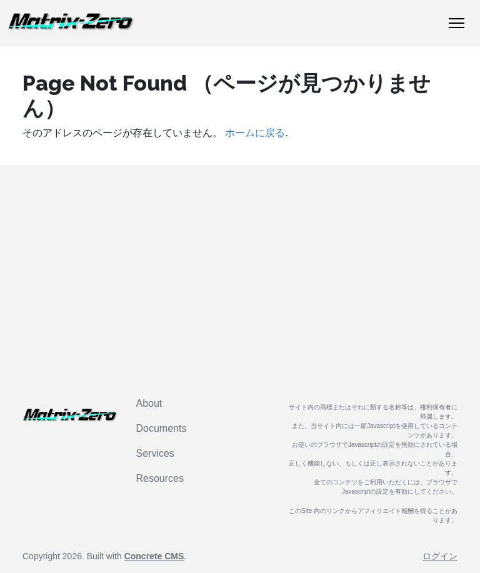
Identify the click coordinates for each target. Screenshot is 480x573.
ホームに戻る (255, 132)
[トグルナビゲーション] (456, 23)
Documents (161, 428)
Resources (160, 478)
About (149, 403)
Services (155, 453)
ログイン (440, 556)
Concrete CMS (154, 556)
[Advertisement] (240, 278)
